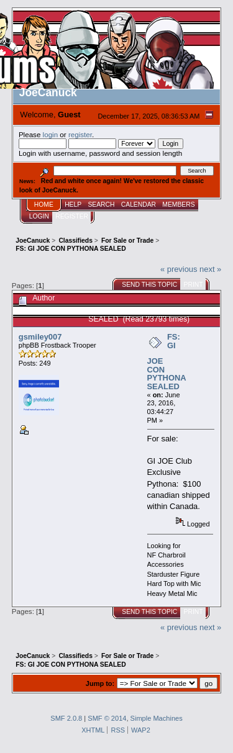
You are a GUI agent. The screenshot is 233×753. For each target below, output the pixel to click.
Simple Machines (156, 718)
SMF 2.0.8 (66, 718)
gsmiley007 (40, 336)
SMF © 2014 (107, 718)
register (80, 134)
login (50, 134)
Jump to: (100, 683)
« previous (179, 269)
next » (210, 269)
